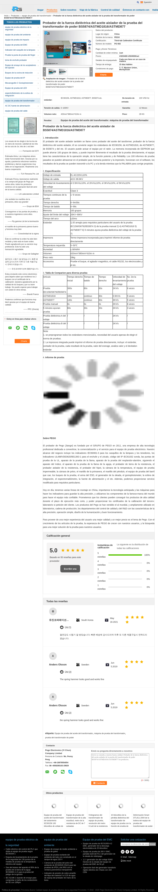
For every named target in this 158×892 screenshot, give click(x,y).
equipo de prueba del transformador (36, 16)
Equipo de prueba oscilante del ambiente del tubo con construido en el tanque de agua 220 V (60, 857)
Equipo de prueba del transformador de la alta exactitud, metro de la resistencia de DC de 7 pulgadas (76, 820)
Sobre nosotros (68, 10)
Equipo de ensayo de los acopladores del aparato (20, 66)
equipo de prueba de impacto (17, 40)
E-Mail (124, 857)
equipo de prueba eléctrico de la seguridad (18, 28)
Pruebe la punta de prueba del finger (20, 55)
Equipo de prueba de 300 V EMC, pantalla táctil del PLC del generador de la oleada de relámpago (99, 854)
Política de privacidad (10, 890)
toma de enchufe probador (16, 60)
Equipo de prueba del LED (16, 88)
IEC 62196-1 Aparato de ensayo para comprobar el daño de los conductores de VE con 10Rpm (21, 880)
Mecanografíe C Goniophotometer (19, 83)
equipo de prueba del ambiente (18, 35)
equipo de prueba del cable (16, 111)
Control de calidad (110, 10)
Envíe (152, 844)
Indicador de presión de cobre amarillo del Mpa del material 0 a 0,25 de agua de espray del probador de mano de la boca (60, 876)
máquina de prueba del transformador (109, 733)
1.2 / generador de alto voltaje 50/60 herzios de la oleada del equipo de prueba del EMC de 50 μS (97, 862)
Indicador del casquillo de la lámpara (20, 50)
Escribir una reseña (70, 570)
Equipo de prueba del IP (15, 78)
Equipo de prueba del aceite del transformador (74, 733)
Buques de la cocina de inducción (19, 73)
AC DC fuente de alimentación (17, 106)
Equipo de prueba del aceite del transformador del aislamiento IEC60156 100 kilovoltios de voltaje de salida (54, 822)
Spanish (148, 2)
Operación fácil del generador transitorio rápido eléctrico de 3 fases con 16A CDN (99, 870)
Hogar (40, 10)
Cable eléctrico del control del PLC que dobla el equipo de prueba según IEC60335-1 (22, 851)
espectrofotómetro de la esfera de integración (19, 94)
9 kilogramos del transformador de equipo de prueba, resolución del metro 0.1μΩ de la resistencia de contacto (98, 822)
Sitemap (132, 857)
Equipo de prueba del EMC (16, 45)
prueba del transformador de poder (59, 738)
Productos (52, 10)
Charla (105, 74)
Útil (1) (68, 627)
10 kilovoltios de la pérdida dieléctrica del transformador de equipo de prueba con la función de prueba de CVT (121, 822)
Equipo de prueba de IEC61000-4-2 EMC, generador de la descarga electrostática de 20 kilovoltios (97, 845)
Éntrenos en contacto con (136, 10)
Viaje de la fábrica (88, 10)
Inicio (6, 16)
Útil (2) (68, 672)
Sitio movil (126, 861)
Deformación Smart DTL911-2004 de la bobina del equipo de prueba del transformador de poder (143, 820)
